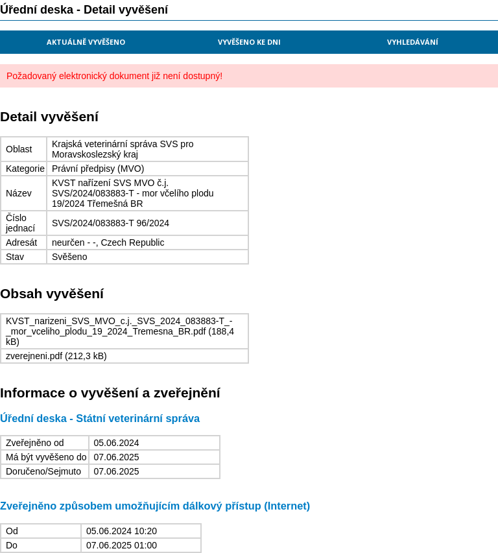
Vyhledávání (412, 42)
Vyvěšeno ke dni (249, 42)
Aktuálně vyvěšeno (86, 42)
